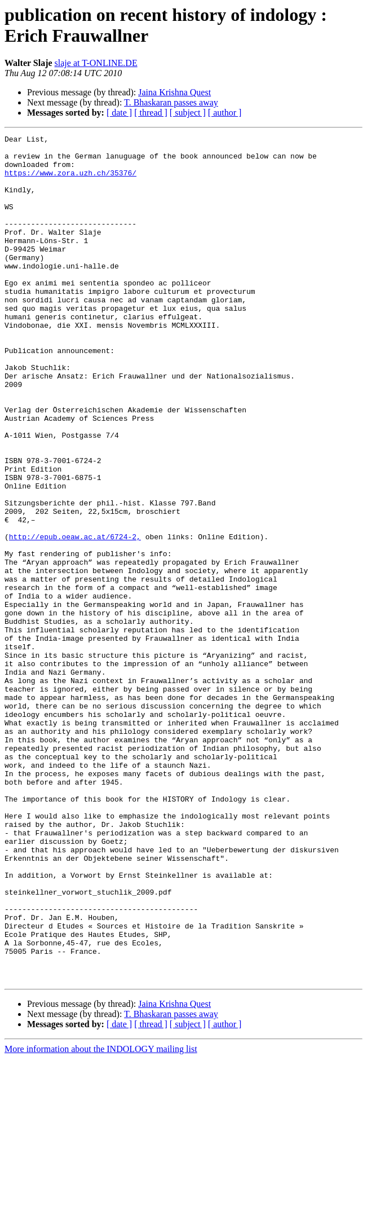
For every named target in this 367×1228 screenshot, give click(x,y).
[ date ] (119, 112)
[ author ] (225, 112)
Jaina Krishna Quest (174, 92)
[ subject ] (188, 112)
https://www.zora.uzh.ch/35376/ (70, 181)
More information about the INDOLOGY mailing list (101, 1218)
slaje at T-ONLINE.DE (96, 63)
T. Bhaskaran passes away (171, 102)
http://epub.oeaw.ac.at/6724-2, (75, 618)
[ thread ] (150, 112)
